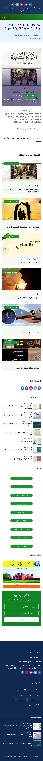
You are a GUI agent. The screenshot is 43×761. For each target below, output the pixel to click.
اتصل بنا (22, 10)
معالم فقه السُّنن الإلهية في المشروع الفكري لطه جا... (17, 424)
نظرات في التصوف (26, 441)
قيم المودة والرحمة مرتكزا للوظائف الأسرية (23, 227)
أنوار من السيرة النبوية (23, 689)
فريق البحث (6, 7)
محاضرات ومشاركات (18, 699)
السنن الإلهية (21, 487)
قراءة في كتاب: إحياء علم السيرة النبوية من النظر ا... (18, 415)
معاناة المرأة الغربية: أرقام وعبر (27, 368)
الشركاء (21, 753)
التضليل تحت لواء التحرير (30, 332)
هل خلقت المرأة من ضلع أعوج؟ (27, 262)
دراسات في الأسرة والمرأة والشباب (21, 458)
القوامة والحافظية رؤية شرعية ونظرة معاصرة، (17, 449)
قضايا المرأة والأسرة (30, 96)
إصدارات (13, 7)
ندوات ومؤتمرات (34, 694)
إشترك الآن (21, 619)
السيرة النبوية (21, 7)
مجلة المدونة (21, 546)
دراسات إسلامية (21, 537)
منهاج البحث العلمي (22, 520)
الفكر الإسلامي (21, 512)
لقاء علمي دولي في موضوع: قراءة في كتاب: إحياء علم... (17, 407)
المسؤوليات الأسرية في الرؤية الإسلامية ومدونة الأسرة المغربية (21, 190)
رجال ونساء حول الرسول (21, 503)
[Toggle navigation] (40, 17)
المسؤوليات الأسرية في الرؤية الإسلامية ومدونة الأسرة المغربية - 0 (22, 140)
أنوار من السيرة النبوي (21, 495)
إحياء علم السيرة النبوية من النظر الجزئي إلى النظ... (18, 433)
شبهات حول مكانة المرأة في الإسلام (25, 297)
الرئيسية (38, 7)
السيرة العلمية (30, 7)
